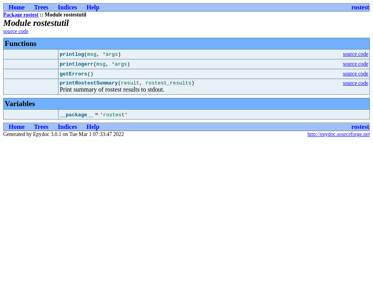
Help (92, 7)
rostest (360, 7)
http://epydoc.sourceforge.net (338, 135)
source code (16, 31)
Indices (67, 7)
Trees (41, 7)
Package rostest (20, 15)
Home (17, 7)
